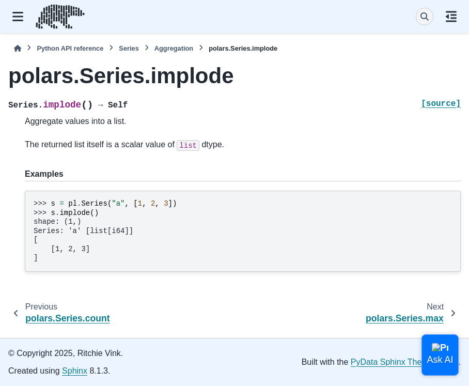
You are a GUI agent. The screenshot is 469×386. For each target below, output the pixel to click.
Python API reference (70, 48)
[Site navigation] (17, 16)
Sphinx (74, 370)
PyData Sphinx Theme (392, 362)
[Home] (17, 48)
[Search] (424, 16)
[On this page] (451, 16)
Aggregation (173, 48)
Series (128, 48)
